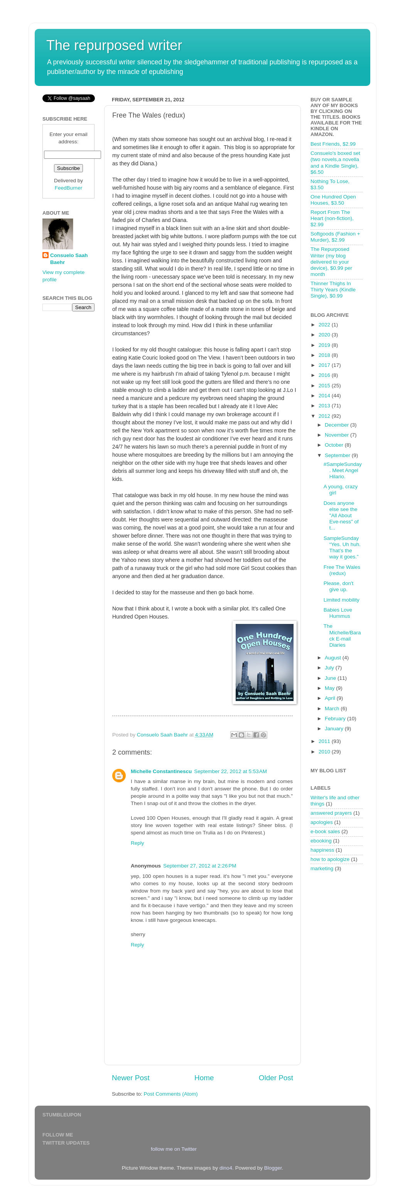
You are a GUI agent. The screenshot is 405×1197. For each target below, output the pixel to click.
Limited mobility (341, 600)
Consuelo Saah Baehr (69, 259)
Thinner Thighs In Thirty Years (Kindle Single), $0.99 (333, 290)
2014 (325, 395)
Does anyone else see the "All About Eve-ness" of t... (341, 515)
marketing (321, 868)
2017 (325, 365)
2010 (325, 752)
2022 (325, 325)
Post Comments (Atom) (171, 1094)
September (338, 455)
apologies (321, 822)
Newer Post (131, 1078)
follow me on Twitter (174, 1149)
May (330, 688)
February (336, 718)
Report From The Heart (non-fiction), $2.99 (332, 218)
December (337, 425)
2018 (325, 355)
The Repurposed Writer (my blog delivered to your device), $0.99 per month (331, 261)
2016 (325, 375)
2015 (325, 385)
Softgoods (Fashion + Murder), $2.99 (335, 237)
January (335, 728)
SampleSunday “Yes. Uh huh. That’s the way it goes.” (342, 547)
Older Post (276, 1078)
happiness (322, 850)
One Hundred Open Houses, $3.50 (333, 200)
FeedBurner (68, 188)
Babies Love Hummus (338, 613)
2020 (325, 335)
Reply (137, 843)
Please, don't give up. (339, 586)
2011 (325, 741)
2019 (325, 345)
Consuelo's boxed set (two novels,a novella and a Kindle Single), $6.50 (335, 162)
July (330, 668)
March (333, 708)
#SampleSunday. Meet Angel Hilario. (343, 470)
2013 (325, 406)
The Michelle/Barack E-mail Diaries (342, 635)
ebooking (321, 841)
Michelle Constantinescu (161, 771)
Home (204, 1078)
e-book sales (325, 831)
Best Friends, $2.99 (333, 144)
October (335, 445)
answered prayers (331, 813)
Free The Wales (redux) (342, 570)
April (331, 698)
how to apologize (329, 859)
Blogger (273, 1168)
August (334, 658)
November (337, 435)
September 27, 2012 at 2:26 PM (199, 866)
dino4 (225, 1168)
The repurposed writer (114, 45)
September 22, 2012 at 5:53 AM (230, 771)
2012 (325, 416)
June (331, 678)
